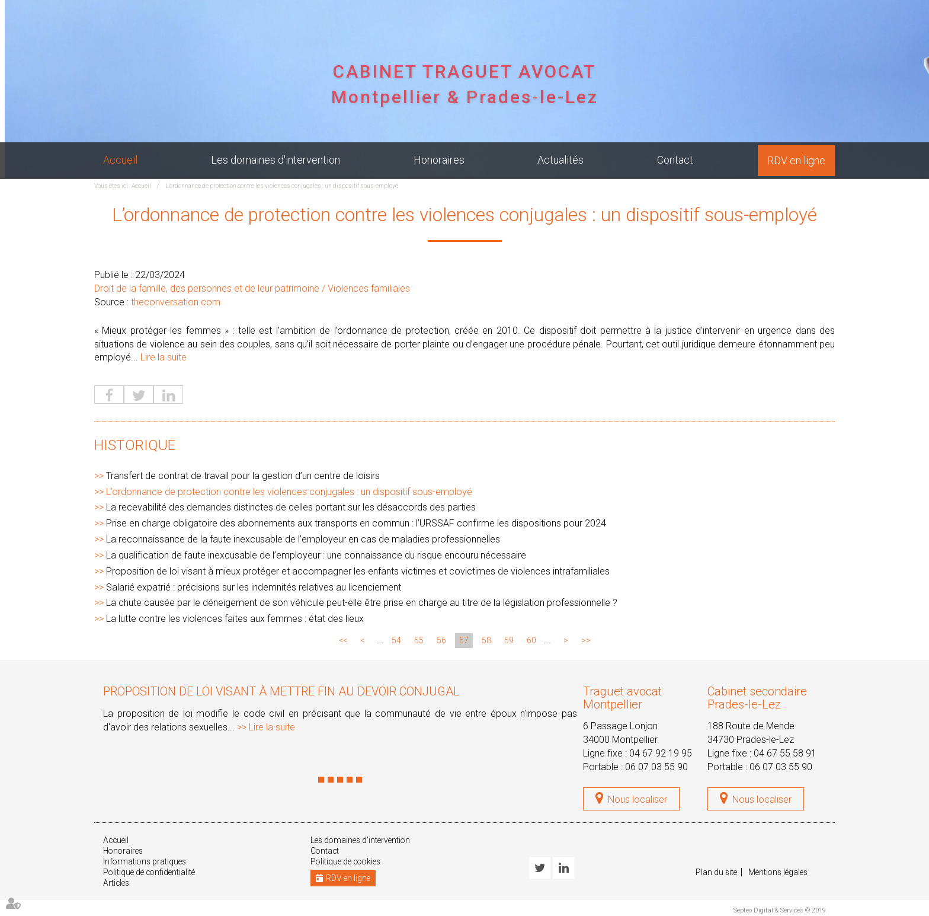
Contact (675, 160)
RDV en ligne (796, 160)
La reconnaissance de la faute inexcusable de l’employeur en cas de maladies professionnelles (303, 539)
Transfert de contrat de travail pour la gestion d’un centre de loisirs (243, 475)
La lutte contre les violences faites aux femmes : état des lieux (235, 619)
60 (531, 641)
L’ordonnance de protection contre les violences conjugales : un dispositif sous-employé (281, 186)
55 (419, 641)
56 (441, 641)
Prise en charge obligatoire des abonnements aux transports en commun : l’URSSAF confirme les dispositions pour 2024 (356, 523)
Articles (117, 883)
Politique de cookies (347, 862)
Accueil (120, 160)
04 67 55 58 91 (785, 753)
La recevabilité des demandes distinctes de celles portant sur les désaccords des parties (291, 507)
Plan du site (717, 872)
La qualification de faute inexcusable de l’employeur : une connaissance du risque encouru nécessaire (316, 555)
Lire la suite (163, 357)
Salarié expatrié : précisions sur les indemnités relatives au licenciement (253, 587)
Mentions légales (780, 872)
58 (486, 641)
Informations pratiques (146, 862)
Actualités (560, 160)
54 (396, 641)
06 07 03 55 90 (656, 767)
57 (464, 641)
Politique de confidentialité (151, 872)
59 (509, 641)
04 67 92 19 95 (660, 753)
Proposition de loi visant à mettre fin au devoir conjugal (281, 692)
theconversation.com (175, 302)
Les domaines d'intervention (275, 160)
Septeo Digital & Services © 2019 (779, 911)
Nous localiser (637, 800)
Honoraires (439, 160)
